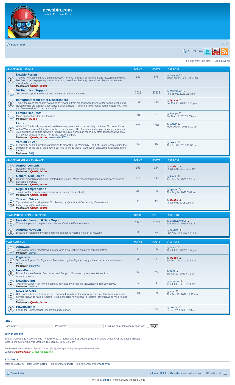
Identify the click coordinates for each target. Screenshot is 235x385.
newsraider (54, 137)
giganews (34, 265)
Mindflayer (176, 91)
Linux (20, 123)
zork (172, 270)
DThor (65, 137)
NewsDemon (25, 270)
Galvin (173, 123)
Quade (34, 86)
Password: (61, 326)
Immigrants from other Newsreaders (42, 100)
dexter (43, 86)
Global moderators (42, 351)
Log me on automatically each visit (128, 326)
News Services (15, 242)
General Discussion (30, 176)
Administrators (22, 351)
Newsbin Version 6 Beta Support (39, 220)
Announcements (28, 165)
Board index (18, 44)
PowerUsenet (25, 307)
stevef (32, 252)
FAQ (188, 51)
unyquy (174, 307)
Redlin (173, 176)
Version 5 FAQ (26, 142)
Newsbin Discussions (19, 69)
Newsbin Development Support (26, 215)
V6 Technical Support (31, 90)
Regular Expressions (31, 189)
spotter (174, 189)
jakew (173, 142)
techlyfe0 (104, 363)
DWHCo (174, 230)
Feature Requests (29, 113)
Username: (11, 326)
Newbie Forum (26, 74)
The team (152, 373)
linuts (173, 247)
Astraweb (23, 247)
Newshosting (25, 280)
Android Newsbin (28, 229)
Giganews (23, 257)
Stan (172, 291)
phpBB (106, 380)
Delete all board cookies (173, 373)
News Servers (26, 291)
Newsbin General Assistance (25, 160)
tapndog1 (175, 75)
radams (33, 286)
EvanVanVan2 (178, 220)
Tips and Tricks (27, 199)
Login (199, 51)
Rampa (174, 113)
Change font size (224, 44)
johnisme (175, 281)
